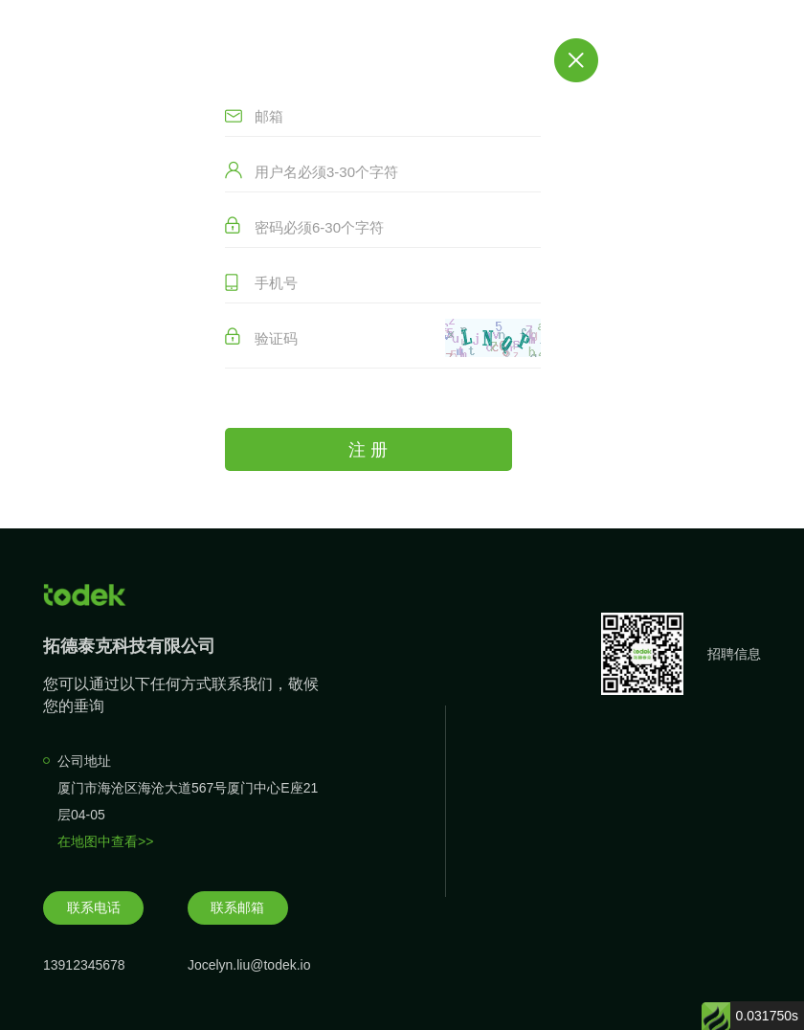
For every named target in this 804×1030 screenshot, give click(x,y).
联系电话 (94, 907)
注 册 (368, 449)
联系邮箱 (237, 907)
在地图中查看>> (105, 841)
